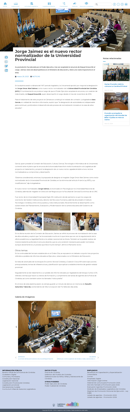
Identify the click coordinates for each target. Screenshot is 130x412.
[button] (16, 327)
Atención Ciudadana (86, 6)
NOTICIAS (36, 76)
